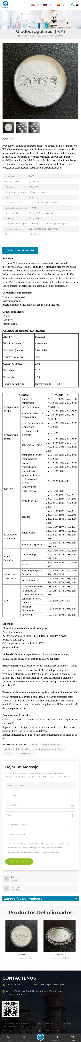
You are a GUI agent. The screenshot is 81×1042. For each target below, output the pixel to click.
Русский (49, 5)
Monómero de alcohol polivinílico (17, 749)
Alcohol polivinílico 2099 (51, 745)
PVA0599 (21, 955)
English (36, 5)
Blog (6, 1030)
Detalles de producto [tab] (20, 250)
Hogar (23, 36)
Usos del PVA (10, 754)
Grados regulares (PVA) (40, 36)
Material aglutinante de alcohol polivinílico (49, 749)
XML (33, 1030)
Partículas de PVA (26, 754)
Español (62, 5)
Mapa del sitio (19, 1030)
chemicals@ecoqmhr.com (51, 984)
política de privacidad (50, 1030)
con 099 (34, 745)
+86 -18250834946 (15, 984)
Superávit (59, 955)
